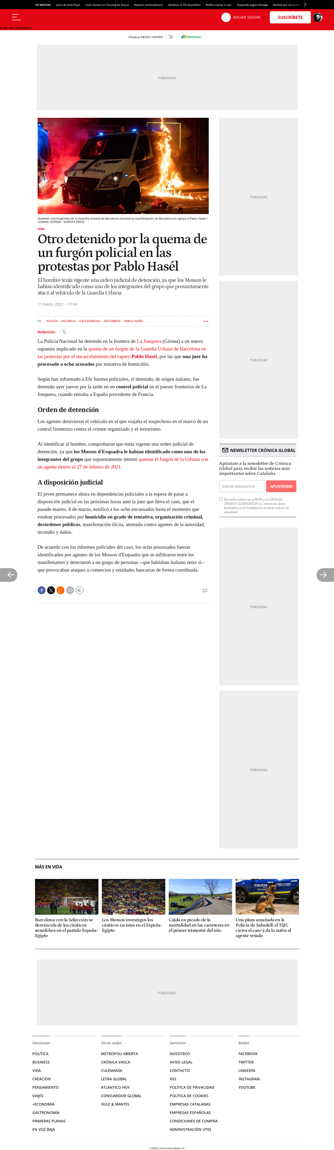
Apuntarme (281, 486)
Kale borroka (89, 321)
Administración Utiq (190, 1129)
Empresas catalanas (190, 1104)
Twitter (246, 1062)
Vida (41, 229)
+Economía (43, 1104)
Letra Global (114, 1078)
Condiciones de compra (194, 1120)
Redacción (47, 332)
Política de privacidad (192, 1087)
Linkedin (246, 1070)
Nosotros (180, 1053)
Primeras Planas (49, 1120)
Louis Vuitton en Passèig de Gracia (107, 4)
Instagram (249, 1078)
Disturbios (112, 321)
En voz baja (43, 1129)
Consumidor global (121, 1095)
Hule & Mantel (115, 1104)
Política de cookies (189, 1095)
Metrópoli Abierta (119, 1053)
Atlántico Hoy (115, 1087)
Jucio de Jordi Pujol (68, 4)
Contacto (180, 1070)
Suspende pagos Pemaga (252, 4)
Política (40, 1053)
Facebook (248, 1053)
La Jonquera (149, 341)
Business (41, 1062)
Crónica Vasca (115, 1062)
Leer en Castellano (16, 28)
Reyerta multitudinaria (148, 4)
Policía (52, 321)
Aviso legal (181, 1062)
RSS (173, 1078)
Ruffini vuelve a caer (219, 4)
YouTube (246, 1087)
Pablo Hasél (133, 321)
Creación (41, 1078)
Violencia (68, 321)
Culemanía (111, 1070)
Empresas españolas (190, 1112)
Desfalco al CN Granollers (184, 4)
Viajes (37, 1095)
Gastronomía (45, 1112)
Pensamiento (45, 1087)
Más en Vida (48, 867)
